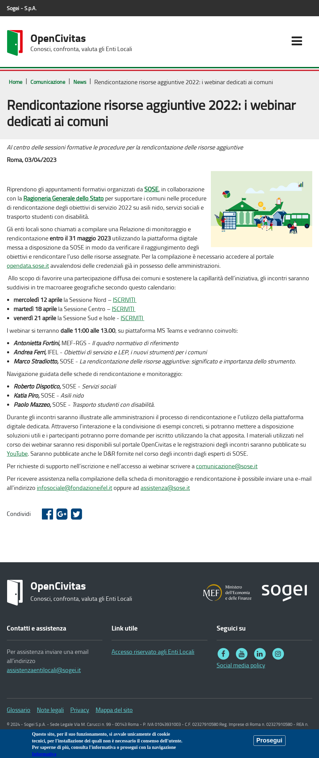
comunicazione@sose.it (226, 466)
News (79, 82)
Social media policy (241, 665)
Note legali (50, 710)
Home (15, 82)
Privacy (79, 710)
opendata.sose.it (28, 265)
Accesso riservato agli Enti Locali (153, 651)
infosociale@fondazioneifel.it (74, 487)
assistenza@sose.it (165, 487)
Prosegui (269, 741)
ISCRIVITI (125, 299)
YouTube (17, 453)
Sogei (21, 8)
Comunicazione (47, 82)
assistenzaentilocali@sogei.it (44, 670)
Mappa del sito (114, 710)
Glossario (18, 710)
